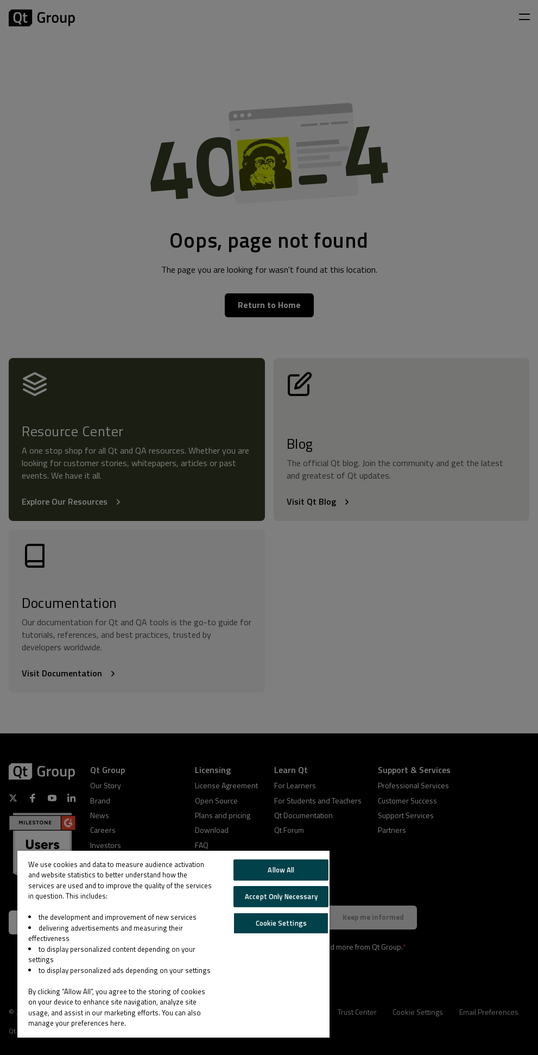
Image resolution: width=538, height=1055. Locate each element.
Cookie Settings (281, 923)
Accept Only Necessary (281, 896)
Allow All (281, 869)
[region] (173, 944)
